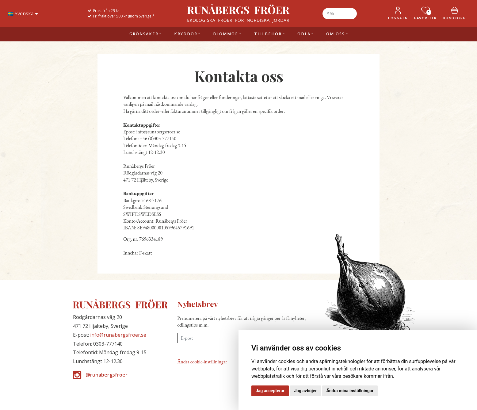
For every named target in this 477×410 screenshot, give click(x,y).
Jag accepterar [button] (270, 390)
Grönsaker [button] (143, 33)
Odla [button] (304, 33)
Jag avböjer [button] (305, 390)
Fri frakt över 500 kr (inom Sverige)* (124, 16)
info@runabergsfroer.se (118, 334)
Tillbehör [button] (268, 33)
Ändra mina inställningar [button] (350, 390)
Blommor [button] (225, 33)
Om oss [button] (335, 33)
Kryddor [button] (185, 33)
